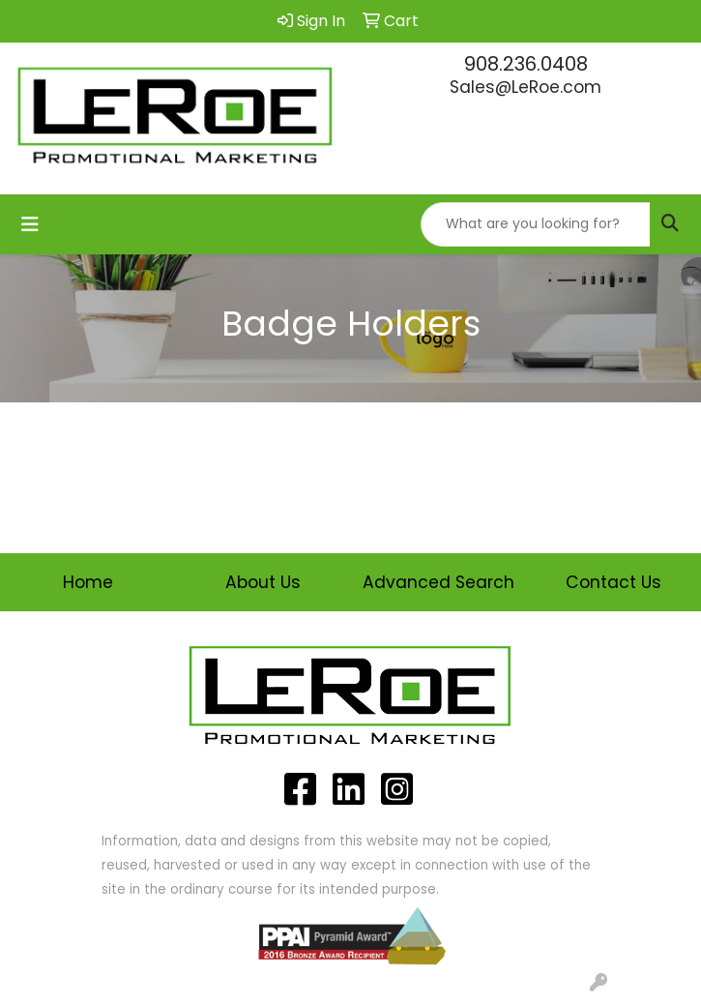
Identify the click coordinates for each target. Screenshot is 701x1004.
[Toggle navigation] (30, 224)
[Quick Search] (536, 224)
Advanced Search (438, 582)
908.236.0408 (526, 63)
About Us (263, 582)
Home (88, 582)
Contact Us (613, 582)
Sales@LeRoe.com (525, 87)
